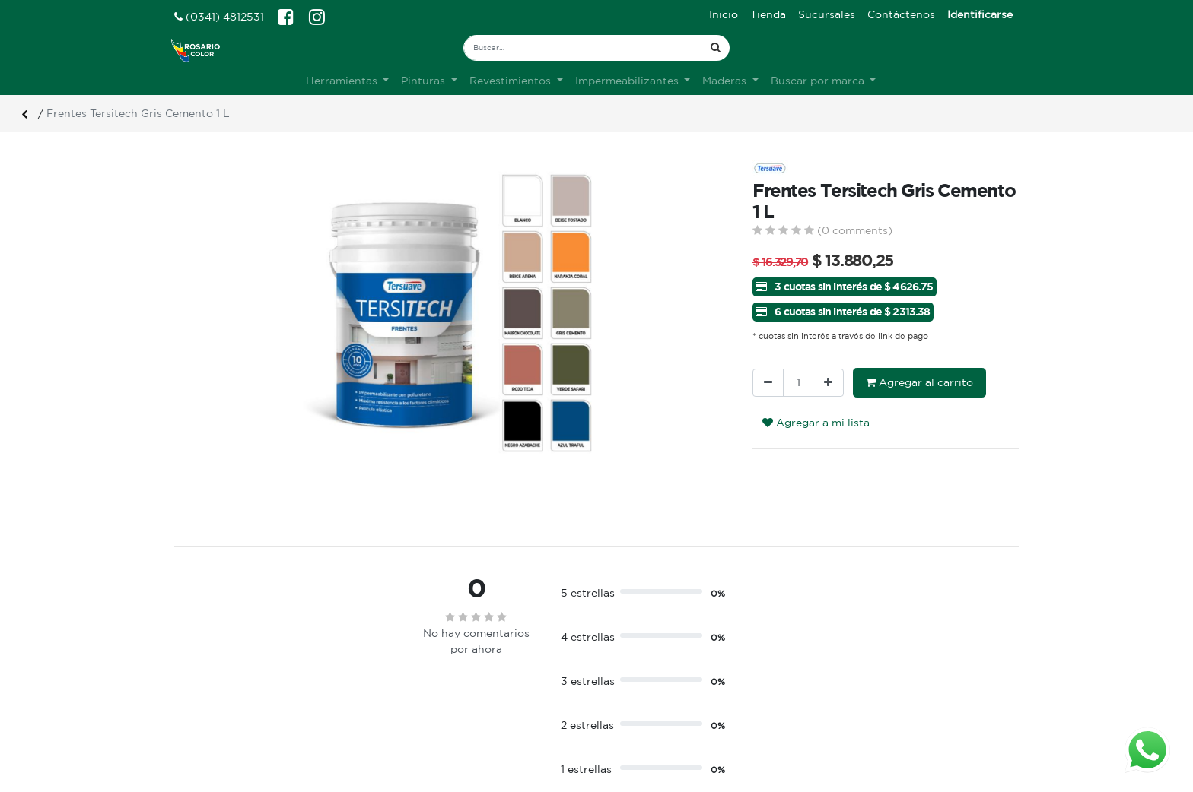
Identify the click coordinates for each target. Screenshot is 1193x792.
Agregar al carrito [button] (919, 382)
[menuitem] (723, 15)
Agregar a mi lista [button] (816, 423)
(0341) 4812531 (219, 17)
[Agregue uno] (828, 383)
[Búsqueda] (715, 48)
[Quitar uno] (768, 383)
